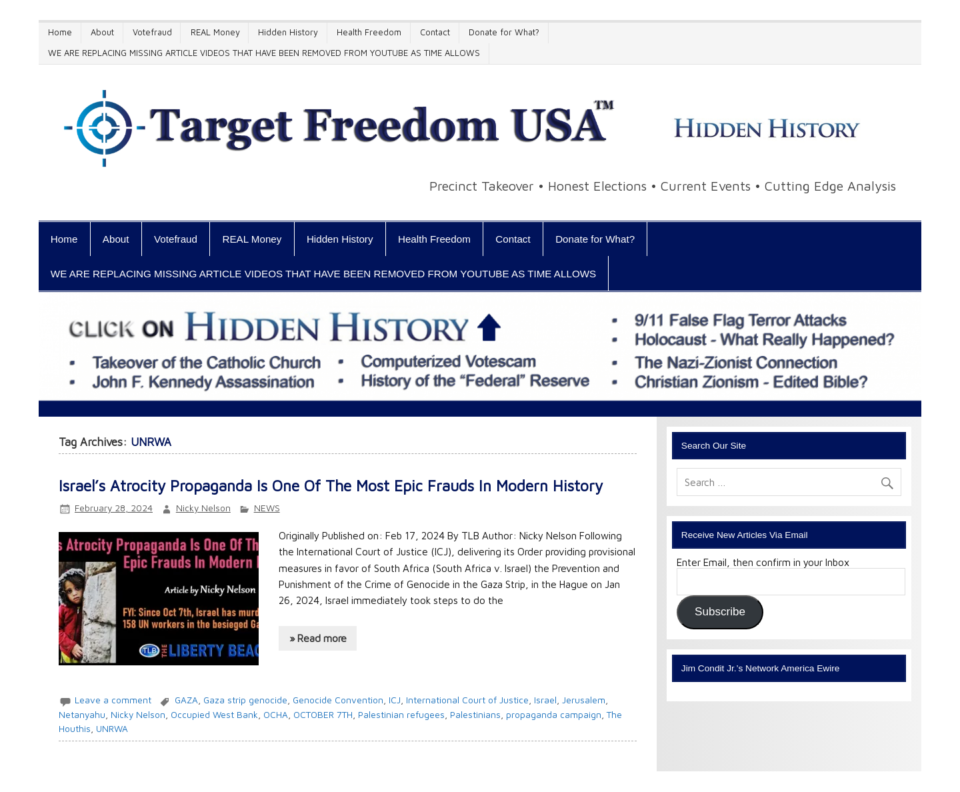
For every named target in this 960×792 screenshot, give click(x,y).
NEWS (267, 508)
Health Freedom (369, 32)
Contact (435, 32)
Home (60, 32)
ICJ (395, 700)
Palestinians (475, 714)
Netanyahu (82, 714)
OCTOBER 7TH (323, 714)
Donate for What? (504, 32)
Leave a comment (113, 700)
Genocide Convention (338, 700)
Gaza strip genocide (245, 700)
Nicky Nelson (203, 508)
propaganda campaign (553, 714)
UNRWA (112, 728)
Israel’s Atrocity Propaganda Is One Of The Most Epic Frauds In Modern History (331, 486)
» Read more (318, 638)
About (102, 32)
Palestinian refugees (401, 714)
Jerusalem (583, 700)
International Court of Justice (467, 700)
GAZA (186, 700)
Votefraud (152, 32)
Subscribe (720, 611)
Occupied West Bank (214, 714)
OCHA (275, 714)
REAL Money (215, 32)
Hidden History (288, 32)
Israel (545, 700)
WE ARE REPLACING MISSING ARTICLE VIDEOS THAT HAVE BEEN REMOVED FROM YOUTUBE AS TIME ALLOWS (264, 53)
